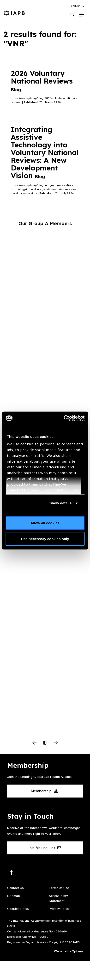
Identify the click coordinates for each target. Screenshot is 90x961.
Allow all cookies (45, 523)
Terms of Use (59, 888)
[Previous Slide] (34, 743)
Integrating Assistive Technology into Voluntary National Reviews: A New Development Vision (44, 152)
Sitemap (13, 896)
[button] (77, 6)
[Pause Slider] (45, 743)
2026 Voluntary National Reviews (43, 80)
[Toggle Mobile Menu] (81, 15)
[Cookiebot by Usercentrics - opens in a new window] (64, 418)
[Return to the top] (11, 873)
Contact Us (15, 888)
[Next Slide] (55, 743)
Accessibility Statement (58, 898)
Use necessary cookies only (45, 539)
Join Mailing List (44, 848)
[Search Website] (72, 14)
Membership (44, 791)
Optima (77, 951)
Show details (60, 503)
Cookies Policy (18, 909)
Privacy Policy (59, 909)
